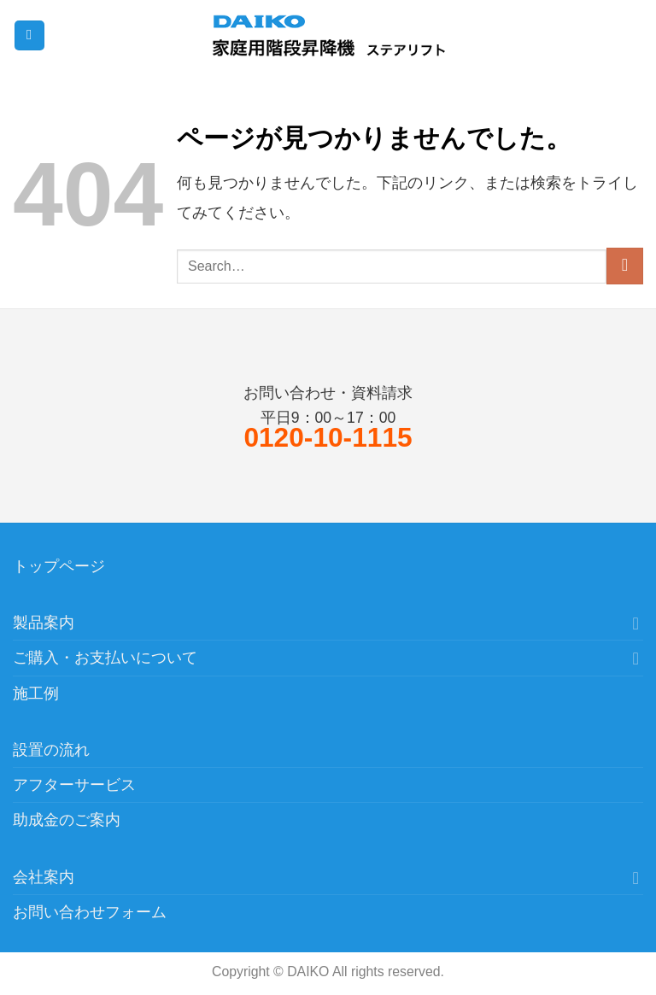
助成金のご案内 (66, 819)
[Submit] (624, 266)
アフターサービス (74, 784)
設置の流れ (51, 749)
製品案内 (43, 622)
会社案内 (43, 877)
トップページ (59, 566)
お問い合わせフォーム (90, 912)
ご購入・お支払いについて (105, 657)
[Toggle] (636, 623)
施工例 (36, 693)
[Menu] (29, 35)
